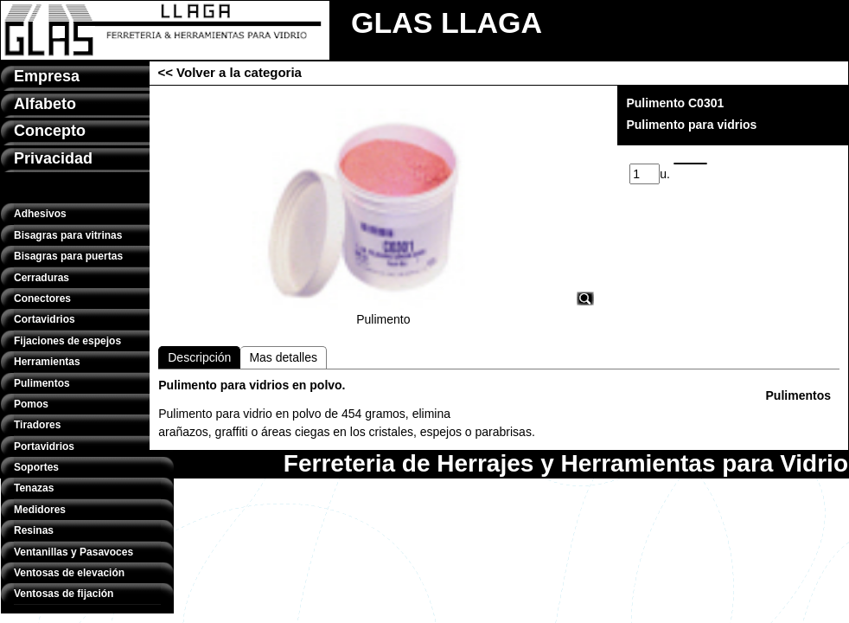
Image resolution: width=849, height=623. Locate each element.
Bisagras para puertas (68, 256)
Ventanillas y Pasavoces (73, 552)
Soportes (36, 467)
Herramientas (47, 362)
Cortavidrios (44, 319)
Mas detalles (283, 357)
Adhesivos (40, 214)
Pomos (31, 404)
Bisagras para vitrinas (68, 235)
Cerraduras (41, 278)
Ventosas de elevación (69, 573)
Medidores (40, 510)
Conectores (42, 298)
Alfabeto (45, 103)
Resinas (34, 530)
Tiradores (37, 425)
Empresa (47, 76)
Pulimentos (42, 383)
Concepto (50, 130)
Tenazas (34, 488)
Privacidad (53, 158)
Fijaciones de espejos (67, 341)
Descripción (199, 357)
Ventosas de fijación (63, 594)
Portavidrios (44, 446)
